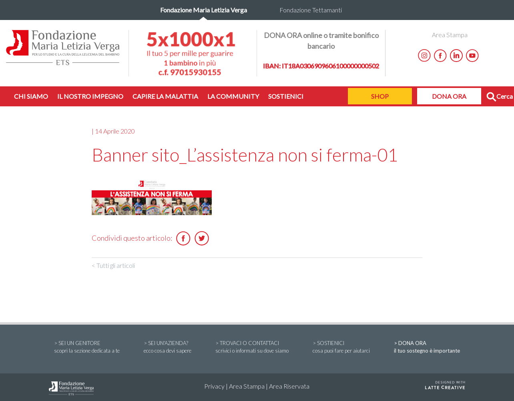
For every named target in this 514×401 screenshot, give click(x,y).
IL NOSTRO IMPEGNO (90, 96)
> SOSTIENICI (341, 347)
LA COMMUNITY (233, 96)
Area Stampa (450, 34)
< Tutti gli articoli (113, 265)
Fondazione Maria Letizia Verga (203, 10)
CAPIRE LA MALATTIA (165, 96)
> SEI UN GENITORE (87, 347)
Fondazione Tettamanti (310, 10)
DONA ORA (449, 96)
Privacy (214, 386)
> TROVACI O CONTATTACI (252, 347)
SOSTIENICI (285, 96)
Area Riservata (289, 386)
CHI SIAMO (31, 96)
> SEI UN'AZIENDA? (167, 347)
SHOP (380, 96)
